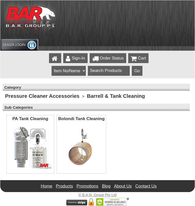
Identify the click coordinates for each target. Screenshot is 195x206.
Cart (138, 58)
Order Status (108, 58)
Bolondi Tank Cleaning (81, 119)
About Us (123, 186)
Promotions (87, 186)
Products (64, 186)
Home (46, 186)
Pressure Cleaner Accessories (42, 96)
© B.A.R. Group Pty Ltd (97, 195)
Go (137, 70)
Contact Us (146, 186)
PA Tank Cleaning (30, 119)
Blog (106, 186)
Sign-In (75, 58)
